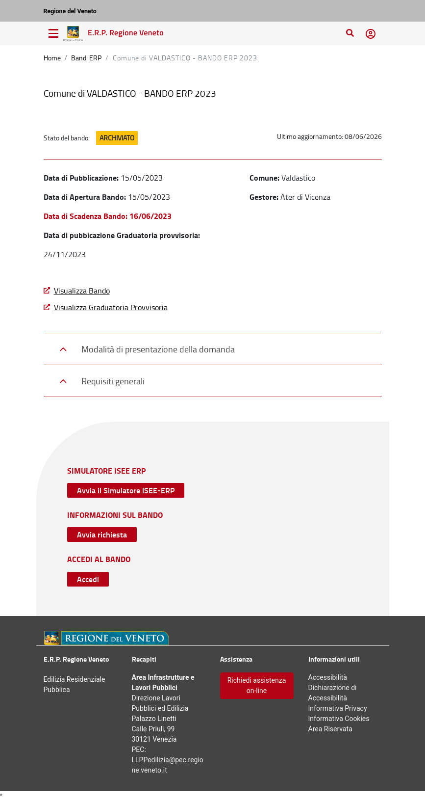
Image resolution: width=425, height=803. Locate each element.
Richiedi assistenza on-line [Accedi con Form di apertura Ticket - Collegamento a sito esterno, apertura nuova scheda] (256, 685)
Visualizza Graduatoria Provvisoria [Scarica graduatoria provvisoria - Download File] (111, 307)
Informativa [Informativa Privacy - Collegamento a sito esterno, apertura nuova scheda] (337, 708)
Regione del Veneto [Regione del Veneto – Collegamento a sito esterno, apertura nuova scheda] (70, 11)
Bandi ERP (86, 57)
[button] (370, 33)
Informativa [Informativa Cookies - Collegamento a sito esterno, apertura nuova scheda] (339, 719)
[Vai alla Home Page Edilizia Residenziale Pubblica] (114, 33)
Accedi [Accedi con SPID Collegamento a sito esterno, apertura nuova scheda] (88, 579)
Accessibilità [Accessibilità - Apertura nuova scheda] (327, 677)
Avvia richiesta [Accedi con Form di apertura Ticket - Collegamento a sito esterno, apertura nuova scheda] (102, 534)
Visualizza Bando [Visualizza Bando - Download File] (82, 290)
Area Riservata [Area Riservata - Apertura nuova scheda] (330, 729)
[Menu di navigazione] (53, 33)
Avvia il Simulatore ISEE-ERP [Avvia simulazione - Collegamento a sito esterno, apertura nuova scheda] (126, 490)
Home (52, 57)
